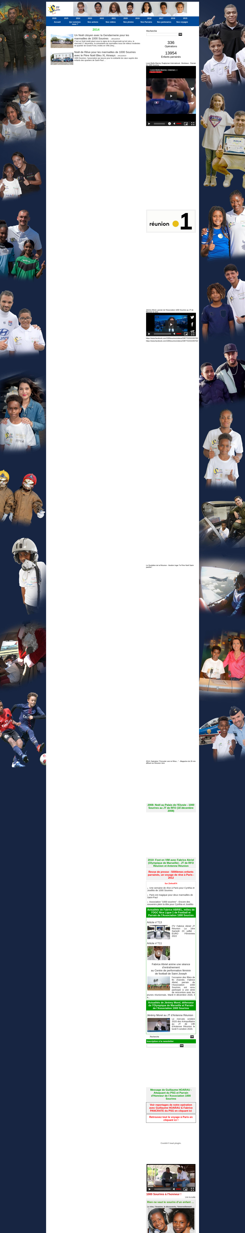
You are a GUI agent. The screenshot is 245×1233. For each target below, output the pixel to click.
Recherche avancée (154, 37)
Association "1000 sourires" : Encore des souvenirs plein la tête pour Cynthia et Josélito (169, 889)
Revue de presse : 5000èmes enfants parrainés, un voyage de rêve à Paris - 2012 (171, 866)
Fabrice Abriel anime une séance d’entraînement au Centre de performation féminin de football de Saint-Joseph (171, 953)
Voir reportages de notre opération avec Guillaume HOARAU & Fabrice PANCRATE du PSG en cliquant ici (170, 1081)
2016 (173, 18)
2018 (149, 18)
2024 (78, 18)
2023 (90, 18)
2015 (185, 18)
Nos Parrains (146, 22)
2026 (54, 18)
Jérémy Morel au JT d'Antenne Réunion (169, 994)
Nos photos (128, 22)
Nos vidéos (111, 22)
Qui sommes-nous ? (75, 23)
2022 (102, 18)
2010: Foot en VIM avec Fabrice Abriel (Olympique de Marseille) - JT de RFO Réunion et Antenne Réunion (171, 857)
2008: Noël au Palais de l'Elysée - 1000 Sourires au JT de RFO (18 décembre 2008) (171, 804)
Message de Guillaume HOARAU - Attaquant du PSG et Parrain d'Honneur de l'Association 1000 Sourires (171, 1071)
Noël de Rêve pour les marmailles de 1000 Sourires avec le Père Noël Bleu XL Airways (106, 54)
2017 (161, 18)
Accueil (57, 22)
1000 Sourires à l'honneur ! (166, 1166)
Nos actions (93, 22)
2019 (137, 18)
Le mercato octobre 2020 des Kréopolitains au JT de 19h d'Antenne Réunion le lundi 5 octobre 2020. (183, 1000)
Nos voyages (182, 22)
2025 (66, 18)
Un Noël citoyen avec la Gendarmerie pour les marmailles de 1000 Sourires (103, 37)
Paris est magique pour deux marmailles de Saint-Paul (171, 884)
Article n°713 (154, 908)
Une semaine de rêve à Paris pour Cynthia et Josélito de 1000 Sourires (170, 878)
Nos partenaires (164, 22)
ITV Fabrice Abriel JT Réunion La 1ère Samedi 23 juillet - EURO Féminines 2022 (183, 915)
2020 (125, 18)
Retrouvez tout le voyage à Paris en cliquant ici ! (171, 1091)
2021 (114, 18)
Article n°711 (154, 929)
